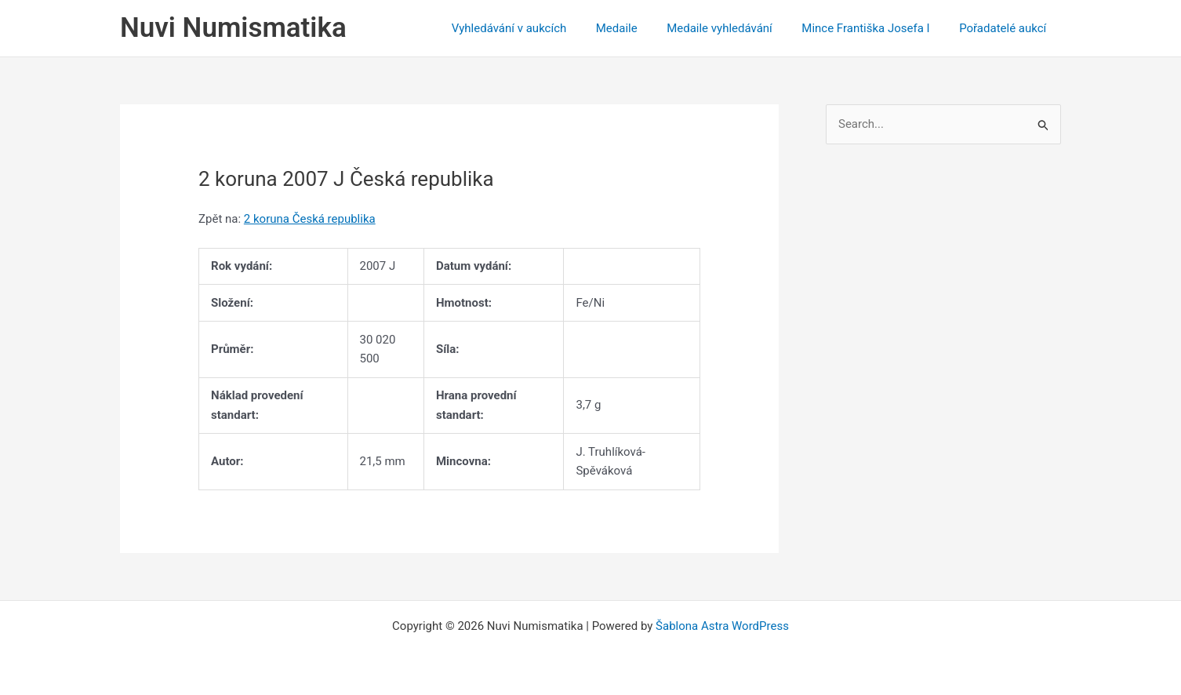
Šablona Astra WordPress (722, 626)
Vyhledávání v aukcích (535, 28)
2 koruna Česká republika (310, 219)
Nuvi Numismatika (233, 28)
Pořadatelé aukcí (1005, 28)
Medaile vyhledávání (734, 28)
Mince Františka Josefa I (875, 28)
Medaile (637, 28)
